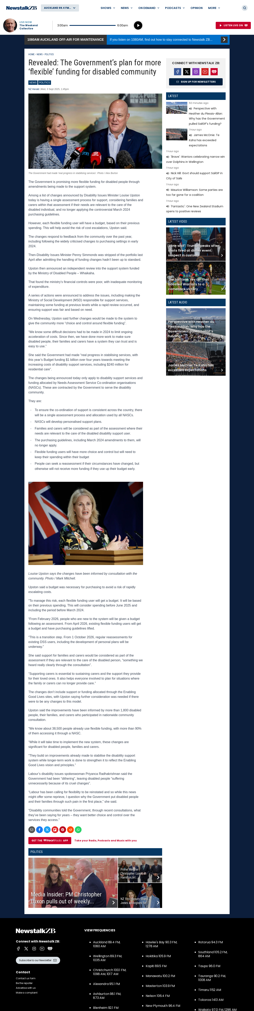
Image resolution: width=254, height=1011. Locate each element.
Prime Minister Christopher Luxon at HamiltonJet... (133, 873)
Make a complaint (27, 992)
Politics (49, 54)
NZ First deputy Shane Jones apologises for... (134, 901)
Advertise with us (26, 988)
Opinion (196, 8)
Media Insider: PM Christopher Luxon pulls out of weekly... (66, 898)
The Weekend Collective (28, 27)
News (39, 54)
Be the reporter (24, 983)
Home (31, 54)
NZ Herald (34, 89)
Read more (196, 114)
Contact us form (26, 978)
